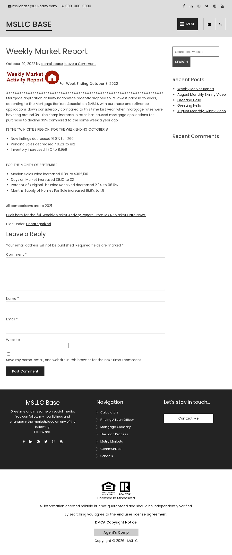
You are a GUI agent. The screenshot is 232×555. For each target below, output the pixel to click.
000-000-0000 (76, 6)
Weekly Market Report (195, 89)
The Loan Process (114, 434)
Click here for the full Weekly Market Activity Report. (50, 215)
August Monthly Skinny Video (201, 94)
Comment (16, 254)
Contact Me (188, 418)
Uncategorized (38, 224)
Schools (106, 456)
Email (12, 319)
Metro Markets (111, 441)
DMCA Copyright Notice (116, 522)
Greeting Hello (189, 100)
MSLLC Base (29, 24)
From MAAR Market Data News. (120, 215)
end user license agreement (142, 514)
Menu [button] (190, 24)
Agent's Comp (116, 532)
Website (13, 339)
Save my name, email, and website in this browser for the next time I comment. (74, 359)
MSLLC (132, 540)
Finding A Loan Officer (117, 419)
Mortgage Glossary (115, 427)
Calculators (109, 412)
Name (12, 298)
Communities (110, 448)
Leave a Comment (80, 63)
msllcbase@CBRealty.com (32, 6)
